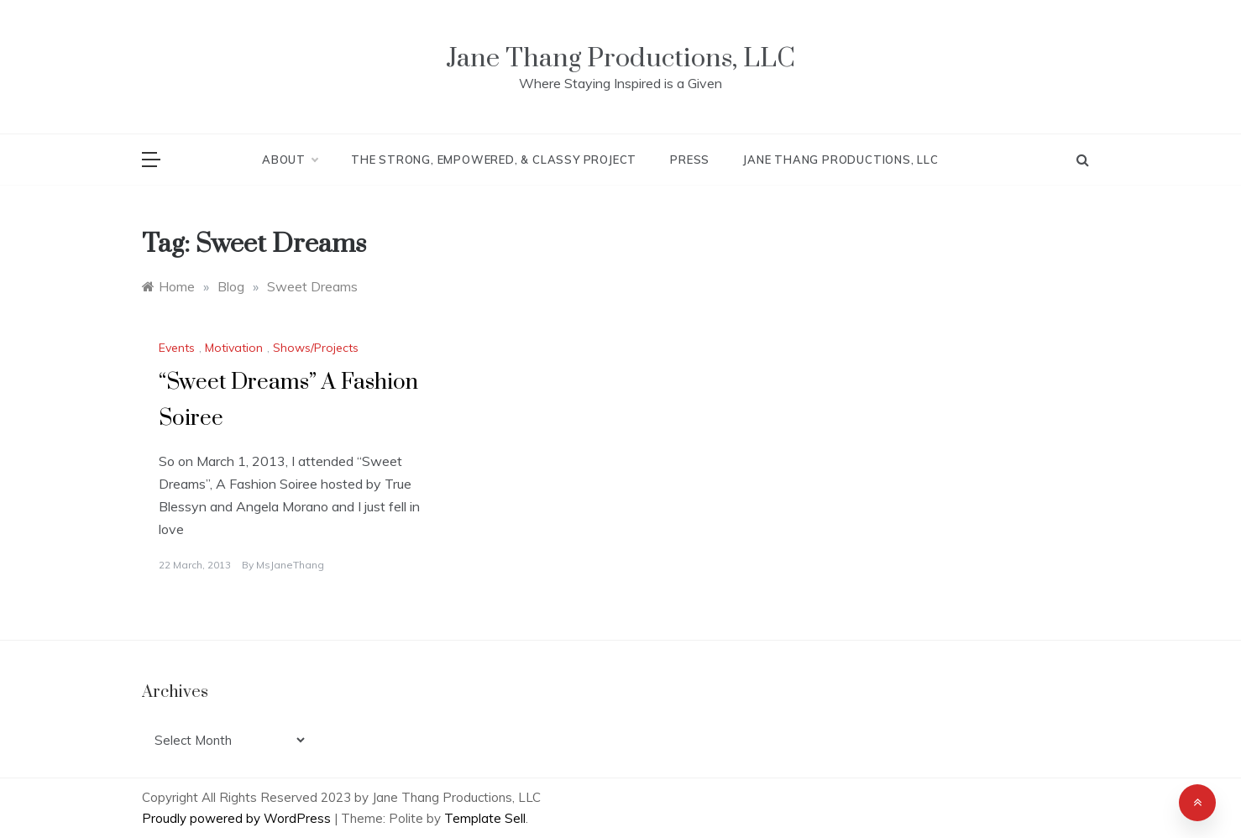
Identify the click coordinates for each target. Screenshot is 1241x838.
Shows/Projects (316, 347)
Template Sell (485, 818)
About (289, 159)
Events (177, 347)
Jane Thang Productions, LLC (620, 58)
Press (690, 159)
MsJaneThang (290, 564)
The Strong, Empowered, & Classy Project (493, 159)
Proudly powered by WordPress (238, 818)
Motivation (234, 347)
